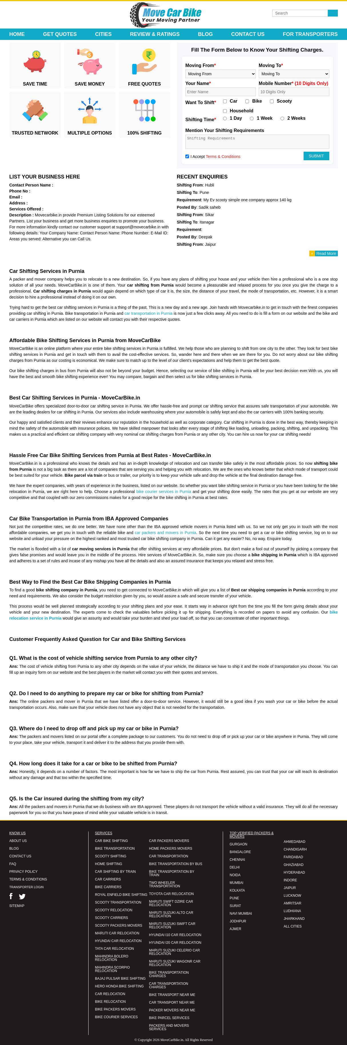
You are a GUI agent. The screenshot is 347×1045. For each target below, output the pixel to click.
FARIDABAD (293, 857)
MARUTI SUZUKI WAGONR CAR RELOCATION (174, 963)
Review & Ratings (155, 34)
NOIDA (235, 875)
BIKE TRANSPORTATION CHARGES (169, 974)
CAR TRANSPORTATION (168, 856)
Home (17, 34)
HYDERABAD (294, 872)
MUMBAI (236, 883)
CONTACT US (20, 856)
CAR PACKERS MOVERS (169, 841)
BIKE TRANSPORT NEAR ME (172, 995)
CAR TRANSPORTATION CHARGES (168, 985)
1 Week (264, 118)
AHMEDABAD (294, 842)
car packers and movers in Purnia (165, 532)
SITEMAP (17, 906)
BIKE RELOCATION (110, 1002)
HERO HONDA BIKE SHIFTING (119, 986)
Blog (205, 34)
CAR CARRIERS (108, 879)
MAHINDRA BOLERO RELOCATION (112, 958)
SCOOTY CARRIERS (111, 918)
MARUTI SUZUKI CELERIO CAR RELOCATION (174, 952)
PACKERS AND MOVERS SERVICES (169, 1027)
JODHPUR (238, 921)
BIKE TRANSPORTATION (115, 849)
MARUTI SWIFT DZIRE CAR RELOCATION (171, 903)
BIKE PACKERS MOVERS (115, 1009)
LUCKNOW (292, 896)
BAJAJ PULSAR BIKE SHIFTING (120, 979)
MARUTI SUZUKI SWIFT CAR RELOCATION (172, 925)
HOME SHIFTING (108, 864)
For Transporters (310, 34)
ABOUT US (18, 841)
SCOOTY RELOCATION (114, 910)
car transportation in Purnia (149, 313)
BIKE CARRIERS (108, 887)
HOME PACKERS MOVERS (170, 849)
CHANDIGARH (295, 849)
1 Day (236, 118)
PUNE (234, 898)
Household (242, 111)
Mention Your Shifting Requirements (224, 130)
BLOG (14, 849)
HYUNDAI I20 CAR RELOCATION (175, 943)
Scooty (284, 101)
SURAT (235, 906)
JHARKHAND (294, 919)
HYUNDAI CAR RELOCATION (118, 941)
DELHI (235, 867)
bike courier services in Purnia (163, 491)
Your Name (198, 83)
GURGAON (238, 844)
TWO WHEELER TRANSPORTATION (164, 884)
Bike (257, 101)
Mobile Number (293, 83)
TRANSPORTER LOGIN (26, 887)
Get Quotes (60, 34)
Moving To (271, 65)
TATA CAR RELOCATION (114, 949)
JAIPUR (290, 888)
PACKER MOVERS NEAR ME (172, 1010)
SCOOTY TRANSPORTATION (118, 902)
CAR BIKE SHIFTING (111, 841)
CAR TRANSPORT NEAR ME (172, 1003)
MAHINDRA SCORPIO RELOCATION (112, 969)
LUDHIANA (292, 911)
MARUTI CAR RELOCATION (117, 933)
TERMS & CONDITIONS (28, 879)
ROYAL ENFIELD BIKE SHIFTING (121, 895)
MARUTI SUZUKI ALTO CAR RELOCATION (171, 914)
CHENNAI (237, 860)
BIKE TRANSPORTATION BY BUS (175, 864)
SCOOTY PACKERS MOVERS (119, 926)
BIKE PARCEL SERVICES (169, 1018)
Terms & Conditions (223, 156)
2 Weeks (296, 118)
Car (234, 101)
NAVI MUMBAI (241, 914)
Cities (103, 34)
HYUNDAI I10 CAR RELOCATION (175, 935)
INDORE (290, 880)
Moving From (200, 65)
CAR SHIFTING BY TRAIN (115, 872)
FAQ (12, 864)
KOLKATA (237, 890)
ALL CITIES (293, 926)
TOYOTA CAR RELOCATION (171, 894)
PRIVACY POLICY (23, 872)
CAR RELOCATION (110, 994)
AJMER (235, 929)
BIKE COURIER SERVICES (116, 1017)
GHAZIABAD (293, 865)
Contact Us (248, 34)
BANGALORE (240, 852)
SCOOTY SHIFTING (111, 856)
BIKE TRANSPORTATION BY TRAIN (171, 873)
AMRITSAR (292, 903)
